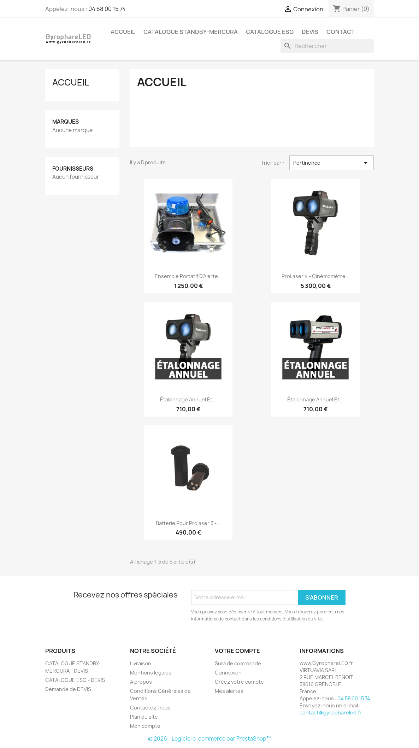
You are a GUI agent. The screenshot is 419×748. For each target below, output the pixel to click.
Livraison (140, 663)
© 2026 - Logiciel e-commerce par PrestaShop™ (209, 738)
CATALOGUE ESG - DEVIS (75, 680)
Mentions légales (150, 672)
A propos (141, 681)
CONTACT (340, 32)
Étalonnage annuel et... (188, 399)
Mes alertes (229, 691)
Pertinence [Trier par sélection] (331, 163)
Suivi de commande (238, 663)
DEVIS (310, 32)
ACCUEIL (123, 32)
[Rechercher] (327, 46)
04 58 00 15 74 (107, 9)
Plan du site (144, 716)
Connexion (228, 672)
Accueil (70, 82)
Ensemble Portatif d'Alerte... (188, 276)
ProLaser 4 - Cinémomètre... (316, 276)
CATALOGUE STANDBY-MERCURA (190, 32)
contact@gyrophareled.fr (331, 712)
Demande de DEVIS (68, 689)
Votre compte (237, 651)
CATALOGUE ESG (270, 32)
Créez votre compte (239, 681)
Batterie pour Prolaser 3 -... (188, 523)
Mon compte (145, 726)
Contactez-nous (150, 707)
